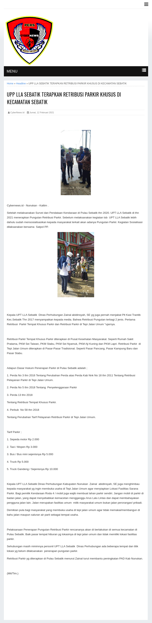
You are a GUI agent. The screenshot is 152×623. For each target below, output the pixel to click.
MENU (12, 71)
